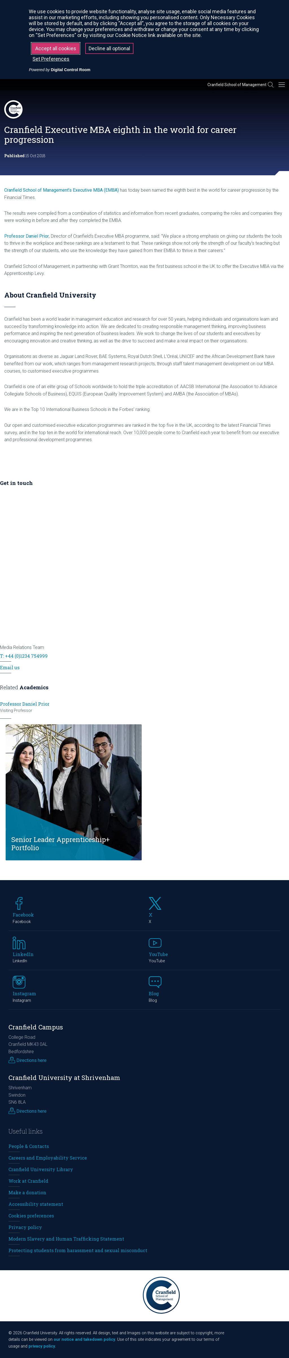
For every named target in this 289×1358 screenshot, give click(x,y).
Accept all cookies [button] (55, 48)
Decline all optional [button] (109, 48)
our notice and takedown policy (84, 1339)
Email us (9, 667)
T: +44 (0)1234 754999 (24, 656)
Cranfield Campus (35, 1027)
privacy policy (42, 1346)
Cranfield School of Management (236, 84)
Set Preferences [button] (50, 59)
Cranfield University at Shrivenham (64, 1077)
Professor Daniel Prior (26, 236)
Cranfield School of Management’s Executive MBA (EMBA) (61, 190)
